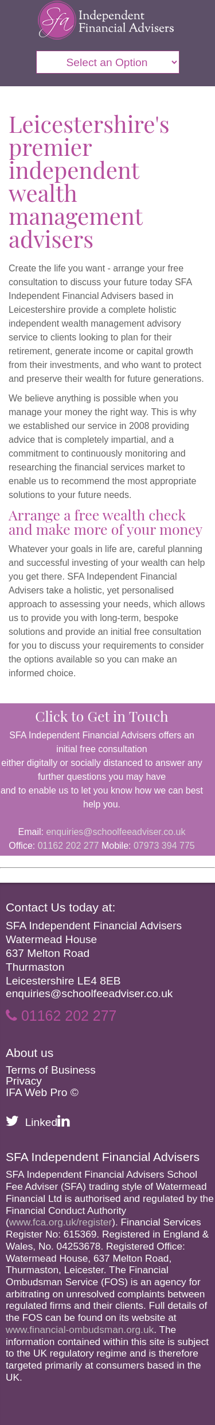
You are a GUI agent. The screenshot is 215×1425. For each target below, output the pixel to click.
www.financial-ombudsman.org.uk (80, 1329)
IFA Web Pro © (42, 1092)
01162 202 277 (68, 846)
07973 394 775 (164, 846)
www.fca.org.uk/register (60, 1222)
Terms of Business (51, 1070)
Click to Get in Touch (101, 715)
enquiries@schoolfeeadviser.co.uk (115, 832)
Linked (47, 1122)
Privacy (24, 1081)
